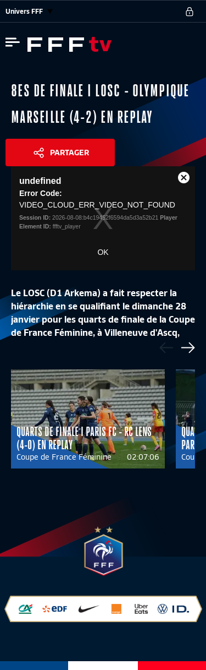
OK (102, 252)
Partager (69, 152)
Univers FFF (29, 11)
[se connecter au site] (189, 11)
